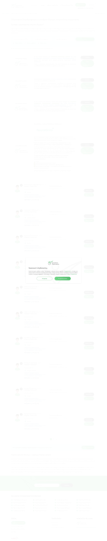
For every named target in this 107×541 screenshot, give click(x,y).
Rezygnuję (44, 278)
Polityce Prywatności (72, 274)
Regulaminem (67, 271)
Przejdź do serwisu (62, 278)
